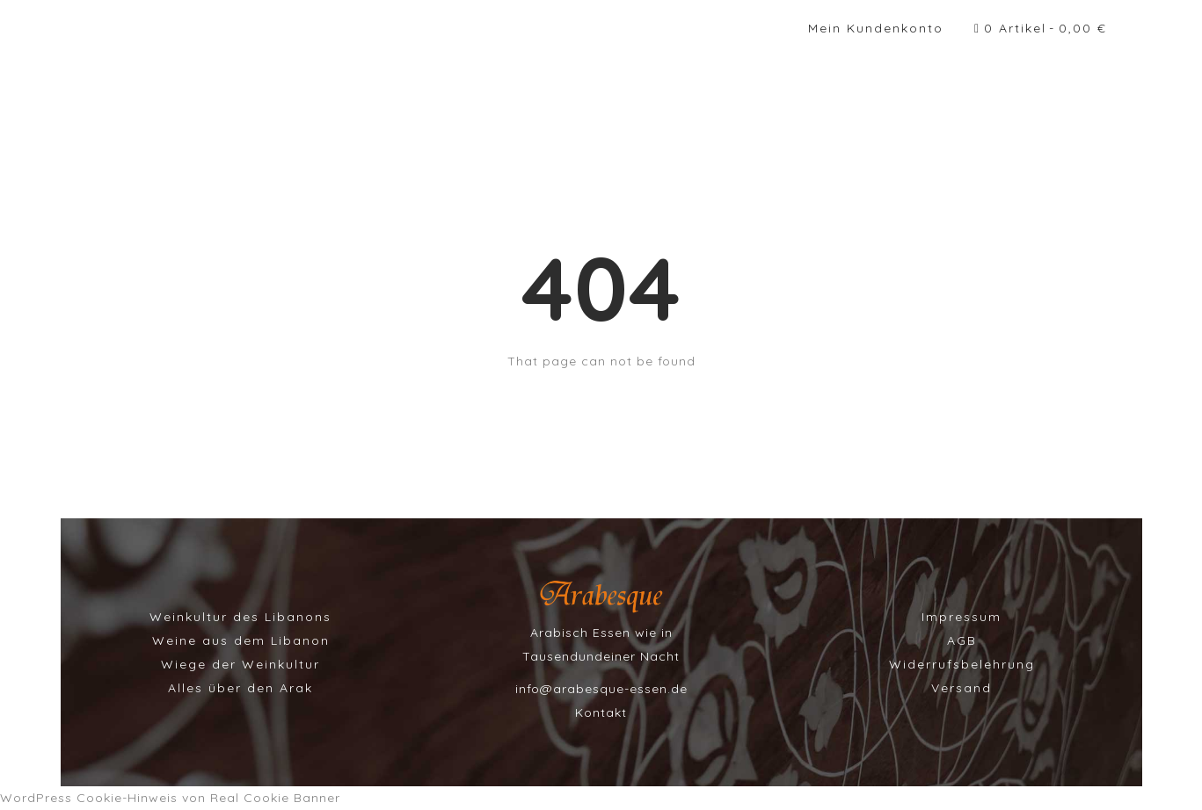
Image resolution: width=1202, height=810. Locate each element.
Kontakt (601, 712)
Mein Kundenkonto (875, 28)
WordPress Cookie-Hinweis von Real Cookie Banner (170, 798)
